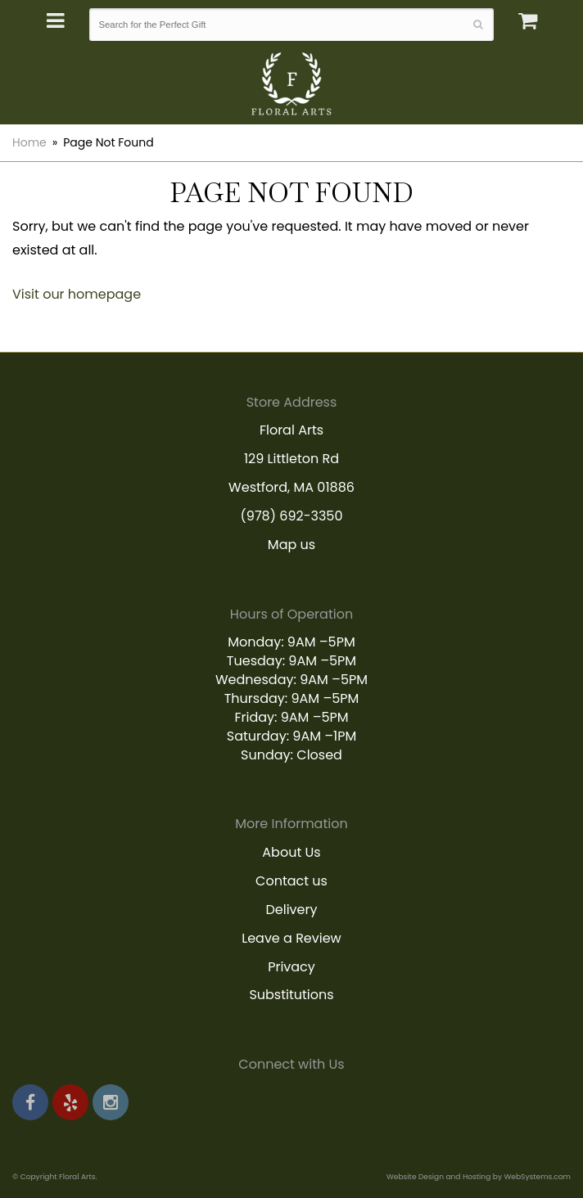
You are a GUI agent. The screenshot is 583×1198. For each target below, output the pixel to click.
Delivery (292, 909)
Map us (291, 544)
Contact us (291, 880)
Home (29, 142)
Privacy (291, 966)
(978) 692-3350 (292, 516)
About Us (291, 852)
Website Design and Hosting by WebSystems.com (478, 1176)
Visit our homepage (76, 294)
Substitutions (291, 994)
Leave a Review (291, 938)
